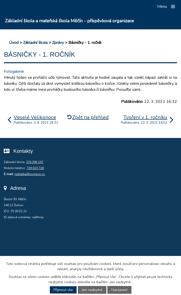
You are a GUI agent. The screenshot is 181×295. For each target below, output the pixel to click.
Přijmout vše (63, 289)
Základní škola (35, 42)
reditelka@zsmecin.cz (30, 174)
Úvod (14, 42)
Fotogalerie (14, 71)
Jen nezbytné (92, 289)
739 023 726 (35, 168)
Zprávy (58, 42)
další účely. (115, 269)
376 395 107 (34, 162)
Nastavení (119, 289)
